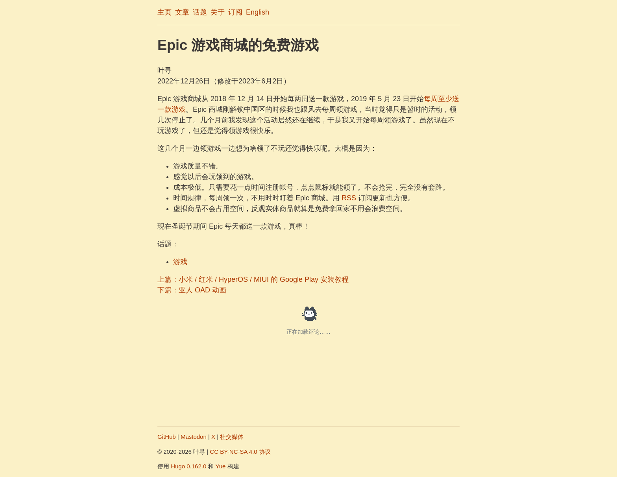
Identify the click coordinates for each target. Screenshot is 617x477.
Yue (221, 466)
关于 (218, 12)
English (257, 12)
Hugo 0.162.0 (188, 466)
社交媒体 (232, 436)
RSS (349, 198)
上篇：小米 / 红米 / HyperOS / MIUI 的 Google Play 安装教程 (253, 279)
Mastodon (194, 436)
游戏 (180, 262)
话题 (200, 12)
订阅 (235, 12)
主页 (164, 12)
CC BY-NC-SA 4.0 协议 (240, 451)
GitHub (166, 436)
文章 (182, 12)
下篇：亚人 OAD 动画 (191, 290)
